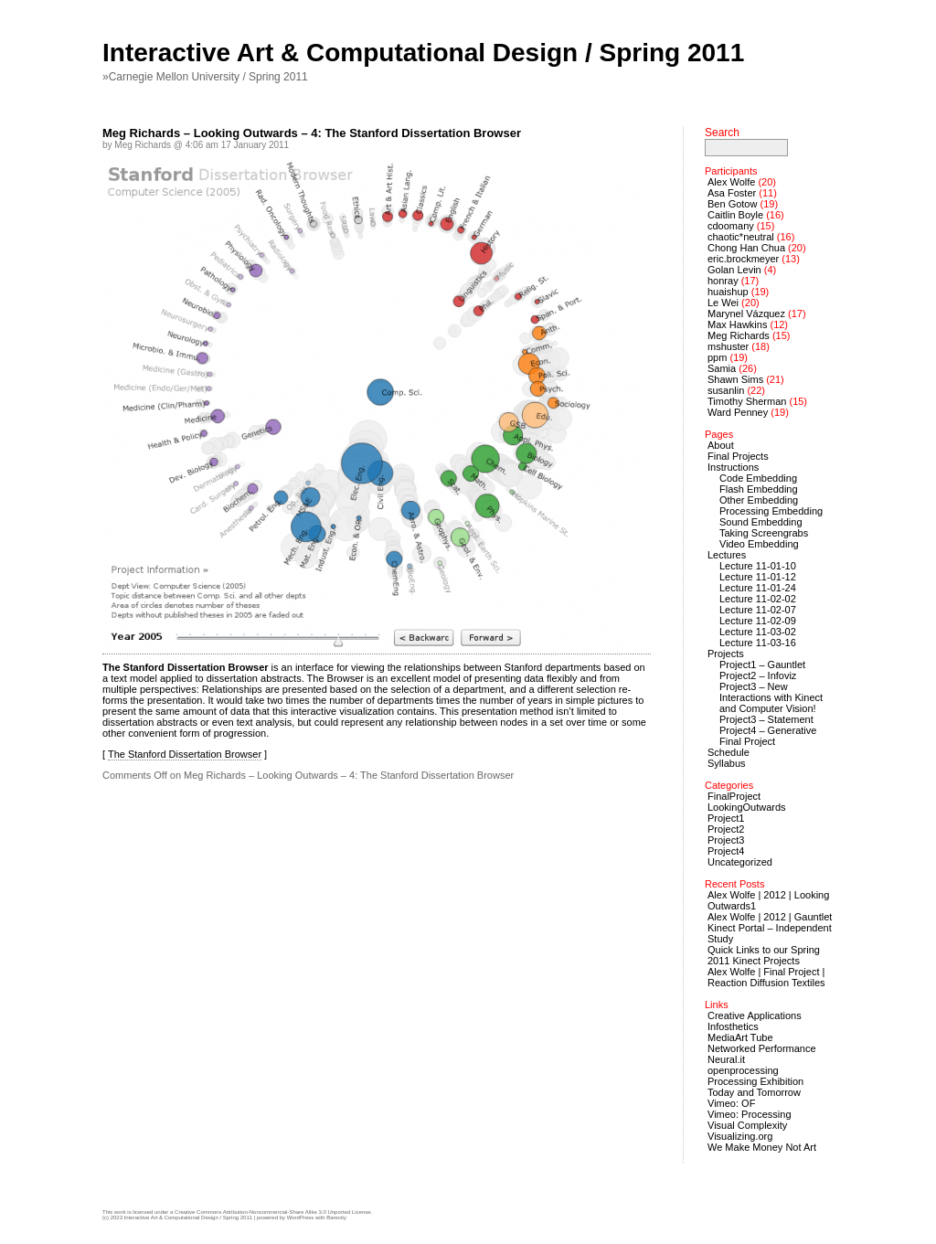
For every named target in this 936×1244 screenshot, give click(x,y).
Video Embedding (759, 543)
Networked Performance (761, 1048)
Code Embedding (758, 478)
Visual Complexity (747, 1125)
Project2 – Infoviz (757, 675)
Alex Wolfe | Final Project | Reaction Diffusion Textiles (766, 977)
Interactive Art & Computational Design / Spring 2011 (423, 52)
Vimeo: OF (731, 1103)
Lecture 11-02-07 (757, 609)
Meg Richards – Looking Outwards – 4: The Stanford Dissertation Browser (311, 133)
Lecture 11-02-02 (757, 598)
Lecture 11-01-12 (757, 576)
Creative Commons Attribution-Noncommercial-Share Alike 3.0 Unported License (272, 1212)
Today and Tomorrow (754, 1092)
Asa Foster (731, 192)
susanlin (725, 390)
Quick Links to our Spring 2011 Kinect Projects (763, 955)
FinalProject (733, 796)
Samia (721, 368)
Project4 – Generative (767, 730)
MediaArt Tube (740, 1037)
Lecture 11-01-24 (757, 587)
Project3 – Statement (766, 719)
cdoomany (730, 225)
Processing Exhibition (755, 1081)
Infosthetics (733, 1026)
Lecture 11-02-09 (757, 620)
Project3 (725, 840)
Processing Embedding (771, 510)
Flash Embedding (758, 489)
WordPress (300, 1217)
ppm (717, 357)
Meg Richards (738, 335)
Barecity (336, 1217)
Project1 (725, 818)
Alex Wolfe (731, 181)
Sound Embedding (761, 521)
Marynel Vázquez (746, 313)
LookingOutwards (746, 807)
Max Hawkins (737, 324)
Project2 (725, 829)
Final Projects (738, 456)
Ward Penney (737, 412)
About (720, 445)
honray (723, 280)
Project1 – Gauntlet (762, 664)
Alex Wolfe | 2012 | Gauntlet (769, 916)
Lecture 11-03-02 (757, 631)
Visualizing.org (739, 1136)
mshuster (728, 346)
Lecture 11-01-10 (757, 565)
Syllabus (726, 763)
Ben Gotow (732, 203)
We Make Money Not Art (761, 1147)
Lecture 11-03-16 (757, 642)
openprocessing (743, 1070)
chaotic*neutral (740, 236)
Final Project (747, 741)
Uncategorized (739, 861)
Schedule (728, 752)
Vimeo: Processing (749, 1114)
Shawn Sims (735, 379)
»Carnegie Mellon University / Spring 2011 (205, 76)
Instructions (733, 467)
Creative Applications (754, 1015)
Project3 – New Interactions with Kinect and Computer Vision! (771, 697)
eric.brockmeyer (743, 258)
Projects (725, 653)
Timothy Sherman (746, 401)
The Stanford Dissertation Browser (184, 754)
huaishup (728, 291)
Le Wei (723, 302)
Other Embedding (758, 499)
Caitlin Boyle (735, 214)
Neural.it (726, 1059)
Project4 (725, 850)
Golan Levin (734, 269)
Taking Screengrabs (763, 532)
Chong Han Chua (746, 247)
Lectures (726, 554)
